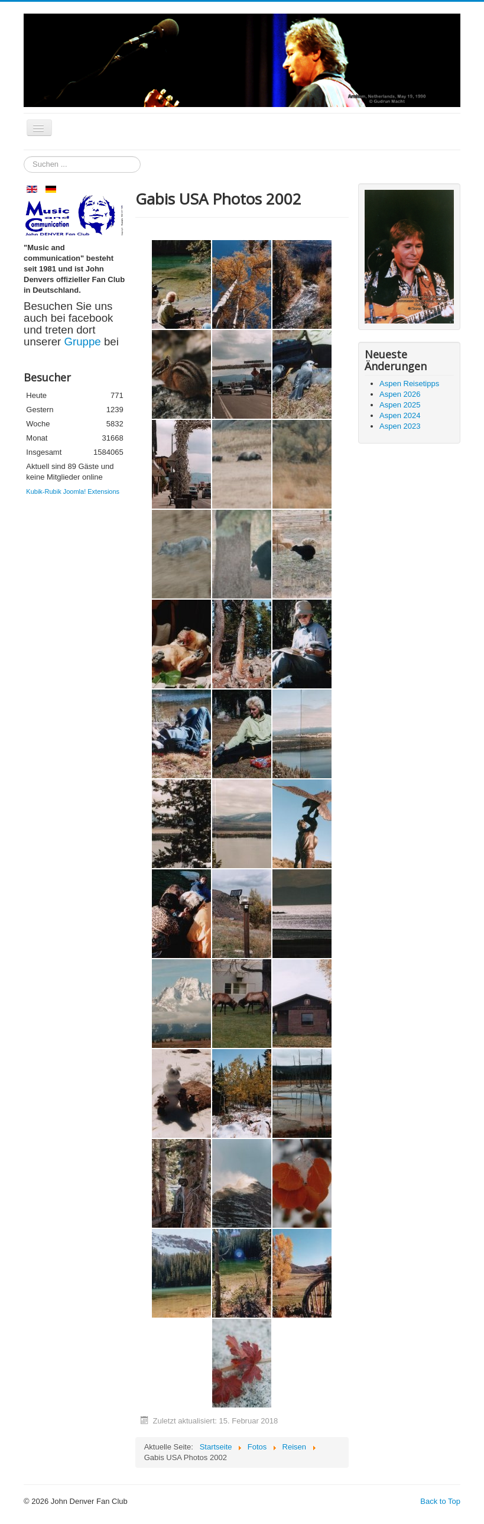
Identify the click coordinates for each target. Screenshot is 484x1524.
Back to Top (440, 1501)
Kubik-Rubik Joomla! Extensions (72, 491)
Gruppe (83, 341)
